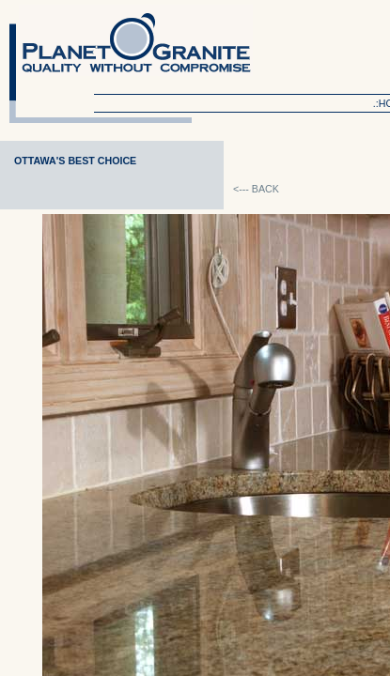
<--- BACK (256, 188)
